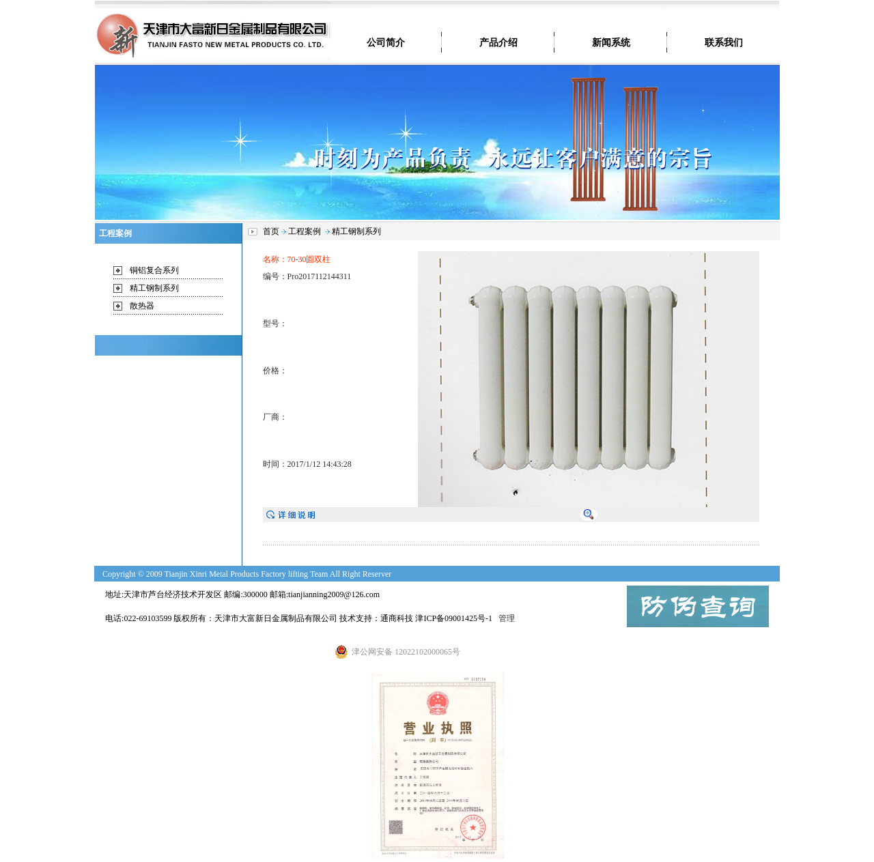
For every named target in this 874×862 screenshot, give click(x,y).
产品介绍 (498, 42)
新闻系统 (611, 42)
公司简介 (386, 42)
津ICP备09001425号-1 (453, 618)
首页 (271, 231)
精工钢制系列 (154, 288)
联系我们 (724, 42)
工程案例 (304, 231)
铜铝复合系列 (154, 270)
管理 (507, 618)
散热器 (142, 306)
